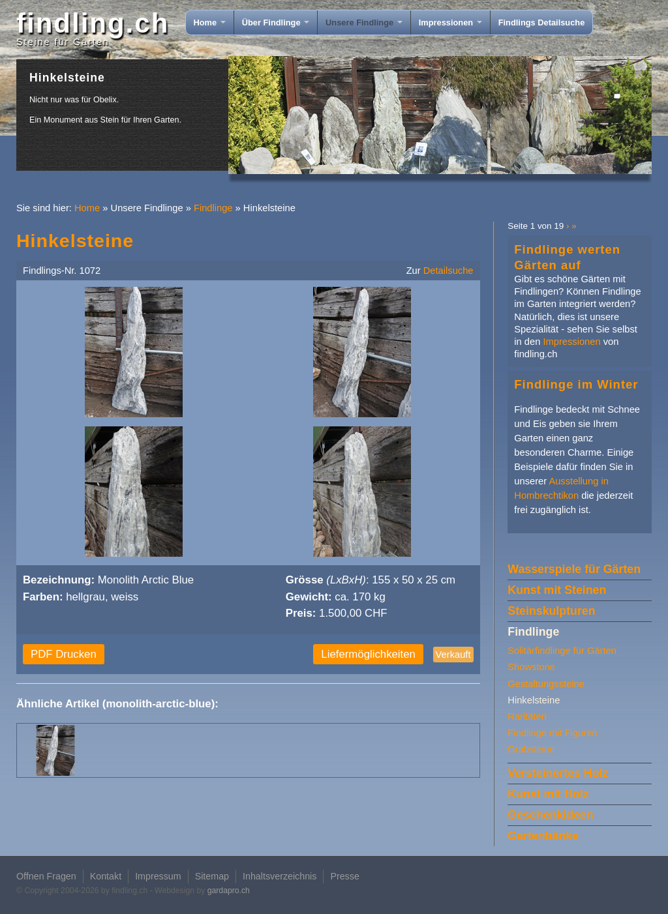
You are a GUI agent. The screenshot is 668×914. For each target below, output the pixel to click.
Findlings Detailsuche (541, 22)
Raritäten (527, 716)
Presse (344, 876)
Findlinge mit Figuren (552, 733)
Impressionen (450, 22)
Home (210, 22)
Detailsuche (448, 270)
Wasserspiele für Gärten (574, 569)
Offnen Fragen (46, 876)
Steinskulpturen (551, 610)
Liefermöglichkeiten (368, 654)
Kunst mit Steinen (557, 590)
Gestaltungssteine (546, 684)
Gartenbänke (543, 835)
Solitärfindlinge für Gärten (562, 650)
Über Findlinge (275, 22)
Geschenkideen (550, 814)
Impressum (158, 876)
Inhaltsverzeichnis (279, 876)
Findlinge (213, 208)
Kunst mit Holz (548, 794)
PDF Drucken (64, 654)
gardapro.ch (228, 890)
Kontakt (105, 876)
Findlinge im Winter (576, 384)
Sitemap (212, 876)
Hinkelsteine (534, 700)
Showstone (531, 667)
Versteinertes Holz (558, 773)
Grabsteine (531, 749)
